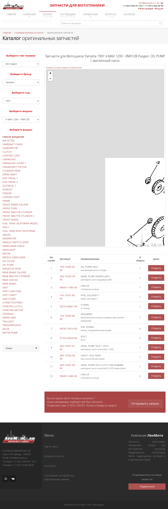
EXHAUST (7, 189)
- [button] (50, 78)
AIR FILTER (8, 140)
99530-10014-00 (68, 328)
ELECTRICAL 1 (10, 178)
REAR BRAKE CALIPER (14, 272)
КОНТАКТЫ (129, 15)
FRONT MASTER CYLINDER (17, 212)
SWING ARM (9, 317)
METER (6, 253)
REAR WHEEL (9, 283)
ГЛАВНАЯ (11, 15)
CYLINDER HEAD (11, 170)
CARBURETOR (10, 148)
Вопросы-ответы (54, 455)
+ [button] (50, 73)
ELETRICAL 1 (9, 185)
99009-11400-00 (68, 287)
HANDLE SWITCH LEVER (15, 242)
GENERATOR (9, 238)
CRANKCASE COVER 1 (14, 163)
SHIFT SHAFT (9, 295)
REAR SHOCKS (10, 279)
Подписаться (147, 486)
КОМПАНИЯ (29, 15)
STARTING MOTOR (12, 310)
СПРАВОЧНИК (90, 15)
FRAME (6, 200)
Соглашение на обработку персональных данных (59, 476)
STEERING (7, 313)
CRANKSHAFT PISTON (14, 166)
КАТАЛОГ (47, 15)
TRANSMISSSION (11, 325)
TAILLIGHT (8, 321)
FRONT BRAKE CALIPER (15, 204)
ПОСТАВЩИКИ (68, 15)
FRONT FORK (9, 208)
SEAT (5, 287)
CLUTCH (6, 151)
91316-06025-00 (68, 338)
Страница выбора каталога (28, 32)
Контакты (49, 465)
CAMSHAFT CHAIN (12, 144)
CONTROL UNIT (11, 155)
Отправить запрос (145, 400)
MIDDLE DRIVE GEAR (13, 257)
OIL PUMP (8, 264)
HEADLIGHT (8, 249)
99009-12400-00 (68, 376)
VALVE (5, 328)
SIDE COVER (9, 298)
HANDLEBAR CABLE (13, 246)
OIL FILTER (8, 261)
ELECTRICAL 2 (10, 181)
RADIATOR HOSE (11, 268)
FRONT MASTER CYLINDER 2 (18, 215)
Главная (6, 32)
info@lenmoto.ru (147, 2)
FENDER (6, 193)
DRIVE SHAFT (9, 174)
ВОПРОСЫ (110, 15)
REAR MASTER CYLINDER (16, 276)
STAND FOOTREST (12, 302)
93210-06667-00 (68, 306)
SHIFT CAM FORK (11, 291)
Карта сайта (51, 446)
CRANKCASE (9, 159)
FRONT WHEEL (10, 219)
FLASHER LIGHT (11, 197)
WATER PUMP (10, 332)
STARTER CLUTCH (12, 306)
